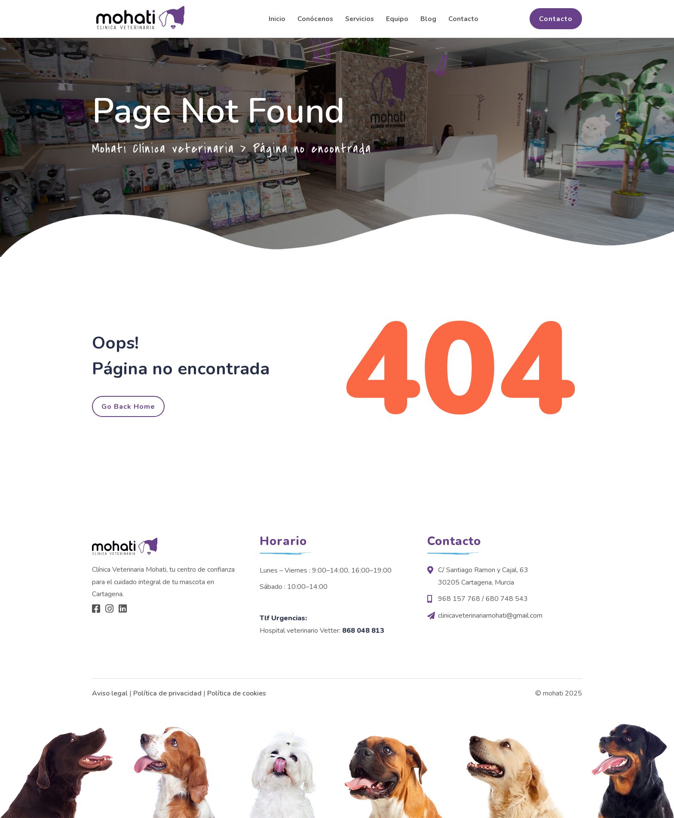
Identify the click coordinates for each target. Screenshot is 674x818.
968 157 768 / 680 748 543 (483, 599)
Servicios (359, 18)
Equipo (397, 18)
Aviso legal (110, 693)
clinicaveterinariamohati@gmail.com (490, 615)
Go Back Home (128, 406)
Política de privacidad (167, 693)
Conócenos (315, 18)
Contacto (463, 18)
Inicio (277, 18)
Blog (428, 18)
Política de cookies (236, 693)
